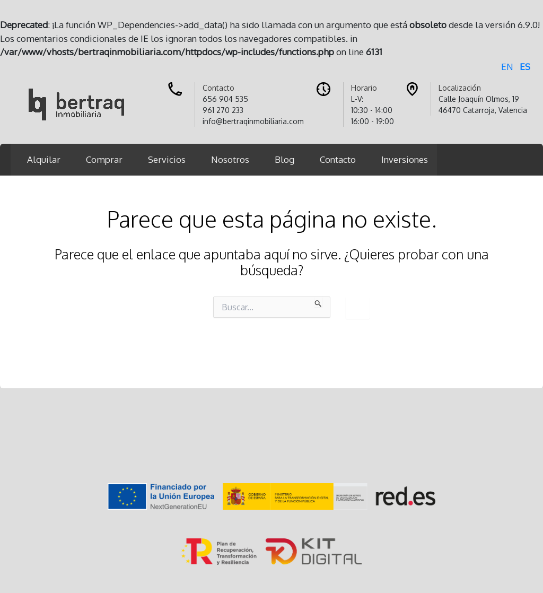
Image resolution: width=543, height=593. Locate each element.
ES (525, 66)
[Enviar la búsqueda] (318, 301)
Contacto (338, 159)
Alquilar (43, 159)
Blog (284, 159)
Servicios (167, 159)
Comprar (104, 159)
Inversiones (404, 159)
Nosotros (230, 159)
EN (507, 66)
